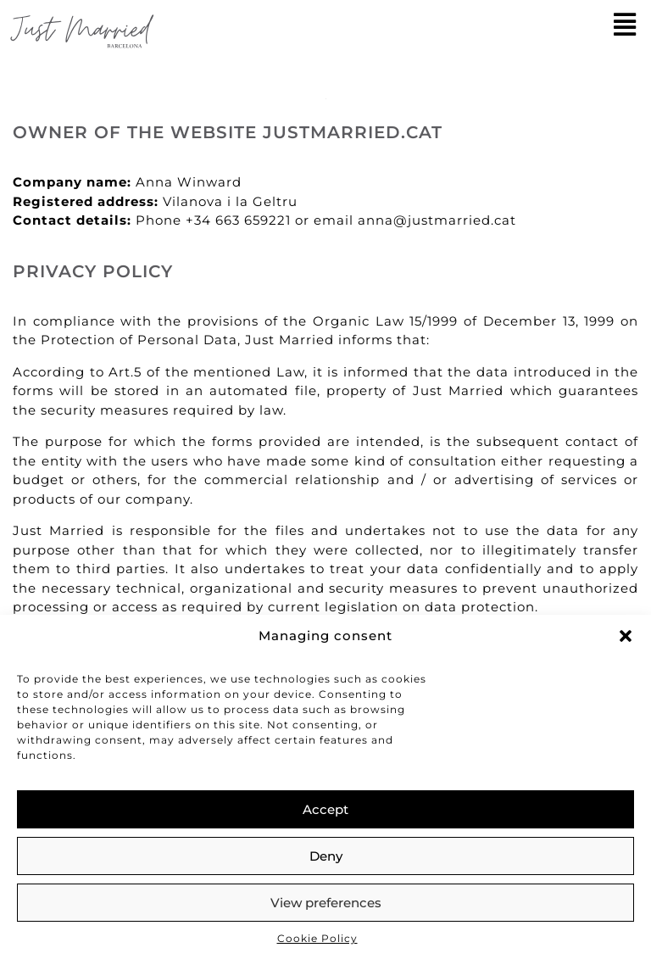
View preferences (325, 903)
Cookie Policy (317, 938)
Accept (325, 809)
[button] (625, 635)
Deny (325, 856)
